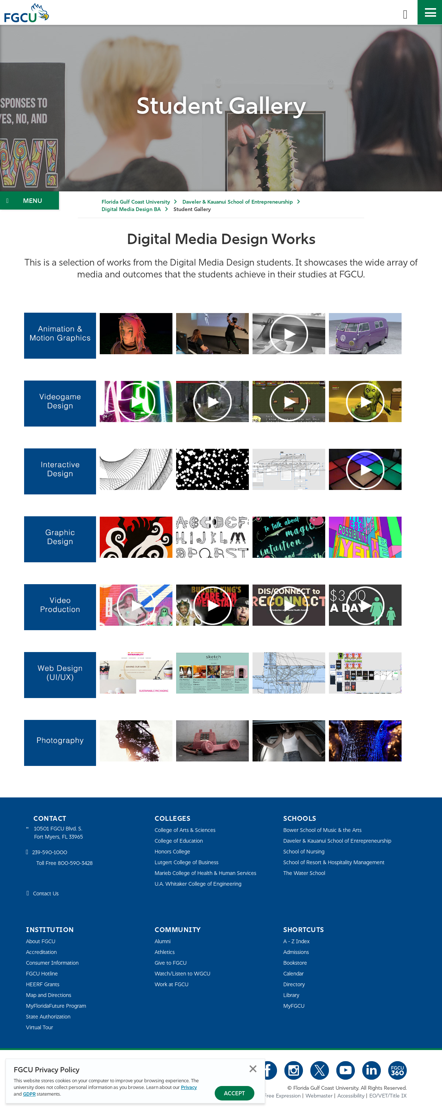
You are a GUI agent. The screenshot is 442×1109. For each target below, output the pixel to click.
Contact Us (47, 895)
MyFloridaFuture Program (58, 1006)
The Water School (305, 873)
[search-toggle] (405, 12)
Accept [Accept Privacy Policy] (234, 1094)
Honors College (174, 852)
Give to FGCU (172, 963)
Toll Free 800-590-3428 (66, 864)
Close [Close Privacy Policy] (253, 1069)
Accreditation (42, 952)
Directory (294, 984)
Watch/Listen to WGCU (184, 974)
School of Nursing (305, 852)
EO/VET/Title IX (388, 1096)
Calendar (294, 974)
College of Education (181, 841)
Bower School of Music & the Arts (325, 830)
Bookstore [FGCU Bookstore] (296, 963)
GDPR (29, 1094)
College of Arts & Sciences (187, 830)
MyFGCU (295, 1006)
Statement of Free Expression (266, 1096)
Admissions (297, 952)
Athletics (165, 952)
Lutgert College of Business (189, 862)
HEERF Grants (44, 984)
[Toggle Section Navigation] (29, 200)
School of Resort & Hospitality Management (338, 862)
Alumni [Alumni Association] (163, 941)
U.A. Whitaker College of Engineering (201, 884)
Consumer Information (54, 963)
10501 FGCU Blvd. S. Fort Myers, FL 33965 (60, 833)
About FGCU (42, 941)
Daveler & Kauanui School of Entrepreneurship (237, 202)
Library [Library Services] (292, 995)
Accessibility (351, 1096)
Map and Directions (50, 995)
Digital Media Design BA (131, 210)
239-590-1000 (51, 853)
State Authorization (50, 1017)
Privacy (189, 1088)
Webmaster (319, 1096)
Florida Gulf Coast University (136, 202)
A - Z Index (297, 941)
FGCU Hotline (43, 974)
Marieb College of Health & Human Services (209, 873)
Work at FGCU (173, 984)
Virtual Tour (40, 1027)
